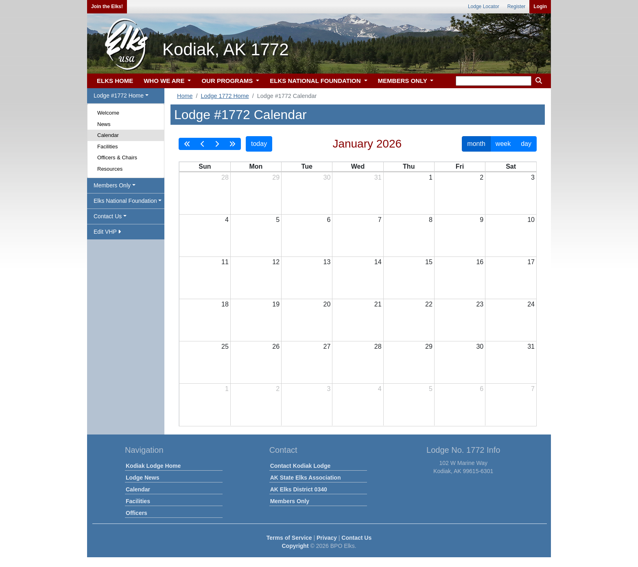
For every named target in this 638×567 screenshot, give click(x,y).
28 (225, 177)
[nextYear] (232, 144)
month (476, 143)
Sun (205, 166)
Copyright (295, 546)
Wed (358, 166)
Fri (460, 166)
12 (276, 262)
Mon (255, 166)
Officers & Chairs (117, 157)
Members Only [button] (112, 185)
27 (327, 346)
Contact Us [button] (108, 216)
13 (327, 262)
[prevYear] (187, 144)
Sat (511, 166)
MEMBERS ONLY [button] (403, 80)
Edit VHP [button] (107, 231)
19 (276, 304)
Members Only (289, 501)
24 (531, 304)
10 (531, 219)
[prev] (202, 144)
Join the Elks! (107, 6)
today (259, 143)
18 (225, 304)
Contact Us (356, 537)
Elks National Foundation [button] (125, 201)
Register (516, 6)
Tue (307, 166)
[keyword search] (493, 81)
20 (327, 304)
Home (184, 96)
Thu (409, 166)
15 (429, 262)
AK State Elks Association (305, 477)
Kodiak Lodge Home (153, 466)
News (104, 124)
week (503, 143)
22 (429, 304)
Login (540, 6)
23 (479, 304)
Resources (109, 169)
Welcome (108, 113)
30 (327, 177)
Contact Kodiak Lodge (300, 466)
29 (276, 177)
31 (378, 177)
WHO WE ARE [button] (165, 80)
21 (378, 304)
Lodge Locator (483, 6)
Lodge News (142, 477)
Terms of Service (289, 537)
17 (531, 262)
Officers (136, 513)
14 (378, 262)
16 (479, 262)
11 (225, 262)
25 (225, 346)
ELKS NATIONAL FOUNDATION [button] (316, 80)
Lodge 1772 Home (225, 96)
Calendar (108, 135)
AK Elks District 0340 (298, 489)
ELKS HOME (115, 80)
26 (276, 346)
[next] (217, 144)
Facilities (107, 146)
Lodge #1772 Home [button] (119, 95)
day (526, 143)
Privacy (327, 537)
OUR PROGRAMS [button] (227, 80)
